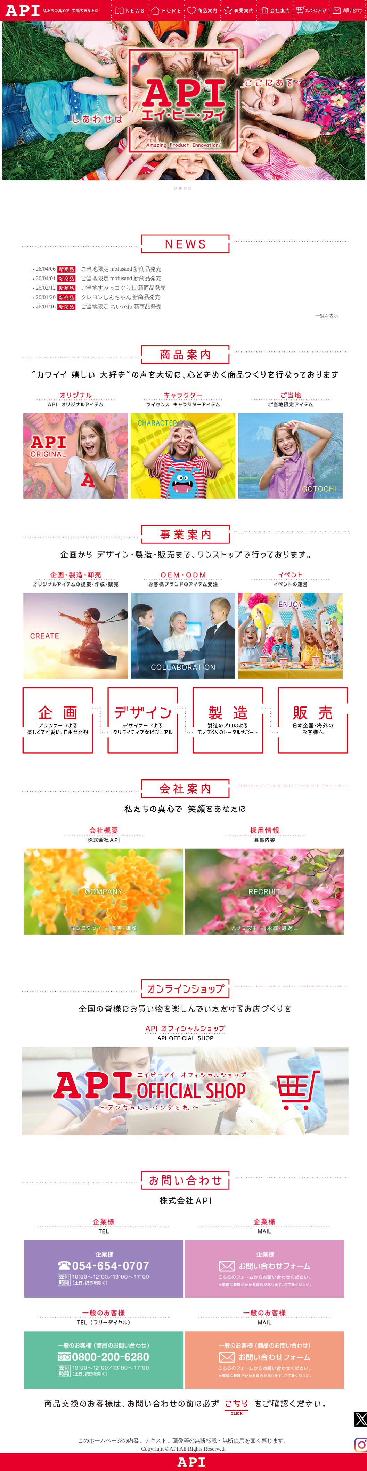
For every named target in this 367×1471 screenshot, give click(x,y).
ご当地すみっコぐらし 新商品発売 (123, 288)
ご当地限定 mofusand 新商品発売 (121, 269)
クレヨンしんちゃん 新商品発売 (120, 297)
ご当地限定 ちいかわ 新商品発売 (121, 306)
